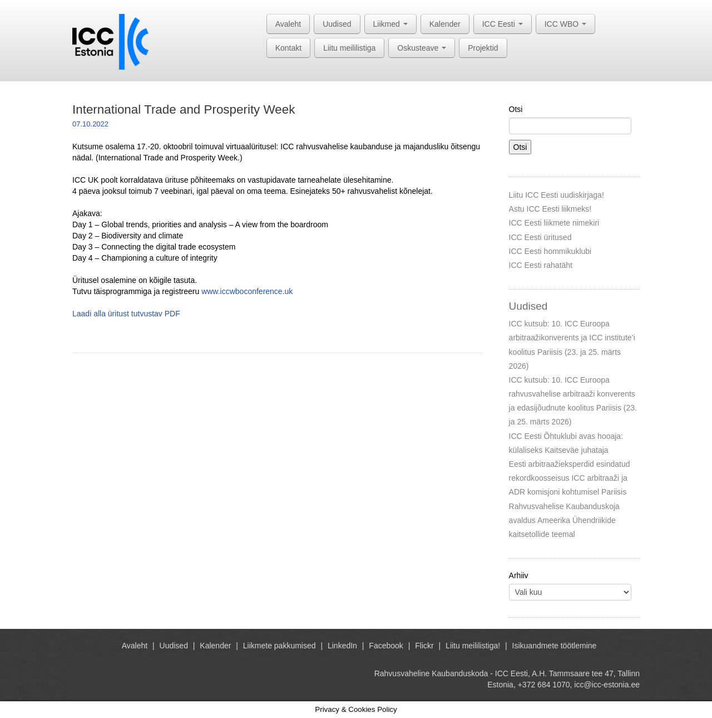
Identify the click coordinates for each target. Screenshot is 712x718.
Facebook (386, 645)
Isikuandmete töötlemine (554, 645)
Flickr (424, 645)
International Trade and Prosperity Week (183, 109)
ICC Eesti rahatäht (540, 265)
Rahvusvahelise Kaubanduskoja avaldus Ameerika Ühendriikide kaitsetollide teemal (564, 520)
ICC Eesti (502, 23)
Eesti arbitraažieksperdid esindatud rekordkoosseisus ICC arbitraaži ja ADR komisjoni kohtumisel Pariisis (569, 478)
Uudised (337, 23)
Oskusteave (421, 47)
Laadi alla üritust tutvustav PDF (126, 313)
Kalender (445, 23)
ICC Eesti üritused (540, 237)
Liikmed (390, 23)
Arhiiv (518, 575)
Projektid (483, 47)
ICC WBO (565, 23)
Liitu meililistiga (349, 47)
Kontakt (288, 47)
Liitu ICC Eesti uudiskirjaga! (556, 195)
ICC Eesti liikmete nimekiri (554, 222)
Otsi (516, 109)
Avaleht (288, 23)
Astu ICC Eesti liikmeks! (550, 208)
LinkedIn (342, 645)
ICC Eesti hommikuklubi (550, 251)
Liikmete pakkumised (279, 645)
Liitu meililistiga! (473, 645)
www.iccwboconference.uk (247, 291)
